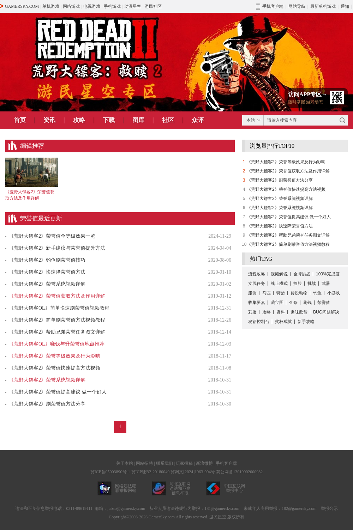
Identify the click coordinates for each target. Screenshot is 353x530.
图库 (138, 120)
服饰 (252, 293)
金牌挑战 (301, 274)
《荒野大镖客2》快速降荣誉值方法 (47, 272)
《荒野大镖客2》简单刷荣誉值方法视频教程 (57, 320)
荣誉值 (323, 302)
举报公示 (329, 508)
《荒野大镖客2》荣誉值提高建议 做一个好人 (58, 392)
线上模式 (279, 283)
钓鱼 (317, 293)
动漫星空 (132, 6)
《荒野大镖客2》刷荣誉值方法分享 (47, 404)
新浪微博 (204, 463)
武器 (326, 283)
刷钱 (307, 302)
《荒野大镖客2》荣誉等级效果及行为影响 (286, 161)
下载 (109, 120)
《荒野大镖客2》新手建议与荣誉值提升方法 (57, 248)
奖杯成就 (283, 321)
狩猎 (280, 293)
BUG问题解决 (326, 312)
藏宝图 (277, 302)
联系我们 (164, 463)
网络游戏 (71, 6)
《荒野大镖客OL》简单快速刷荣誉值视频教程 (59, 308)
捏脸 (297, 283)
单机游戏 (50, 6)
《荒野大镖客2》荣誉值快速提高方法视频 (54, 368)
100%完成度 (328, 274)
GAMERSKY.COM (22, 6)
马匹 (266, 293)
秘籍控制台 (258, 321)
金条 (293, 302)
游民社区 (153, 6)
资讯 (49, 120)
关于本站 (124, 463)
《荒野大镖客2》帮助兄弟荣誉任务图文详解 (57, 332)
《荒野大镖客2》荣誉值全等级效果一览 (52, 236)
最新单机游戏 (323, 6)
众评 (198, 120)
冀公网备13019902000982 (239, 471)
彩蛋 (252, 312)
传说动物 (299, 293)
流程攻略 (256, 274)
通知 (345, 6)
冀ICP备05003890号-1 (110, 471)
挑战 (311, 283)
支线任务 (256, 283)
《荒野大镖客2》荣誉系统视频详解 (47, 284)
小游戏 (333, 293)
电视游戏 (91, 6)
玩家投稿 (184, 463)
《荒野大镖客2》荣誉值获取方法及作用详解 (288, 171)
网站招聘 (144, 463)
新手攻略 (306, 321)
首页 (20, 120)
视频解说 (279, 274)
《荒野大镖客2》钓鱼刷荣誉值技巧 (47, 260)
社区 (168, 120)
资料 (280, 312)
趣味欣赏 (299, 312)
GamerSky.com (162, 516)
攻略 (79, 120)
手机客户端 (226, 463)
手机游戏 (112, 6)
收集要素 (256, 302)
